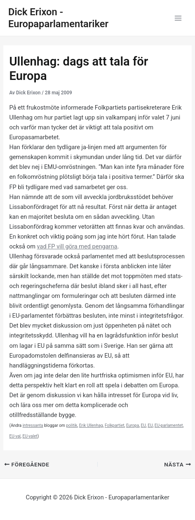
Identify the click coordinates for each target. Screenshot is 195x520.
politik (71, 425)
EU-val (15, 436)
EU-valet (29, 436)
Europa (132, 425)
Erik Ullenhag (91, 425)
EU (143, 425)
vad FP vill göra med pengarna (77, 246)
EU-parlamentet (169, 425)
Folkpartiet (115, 425)
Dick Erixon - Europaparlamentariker (58, 18)
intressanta (33, 425)
